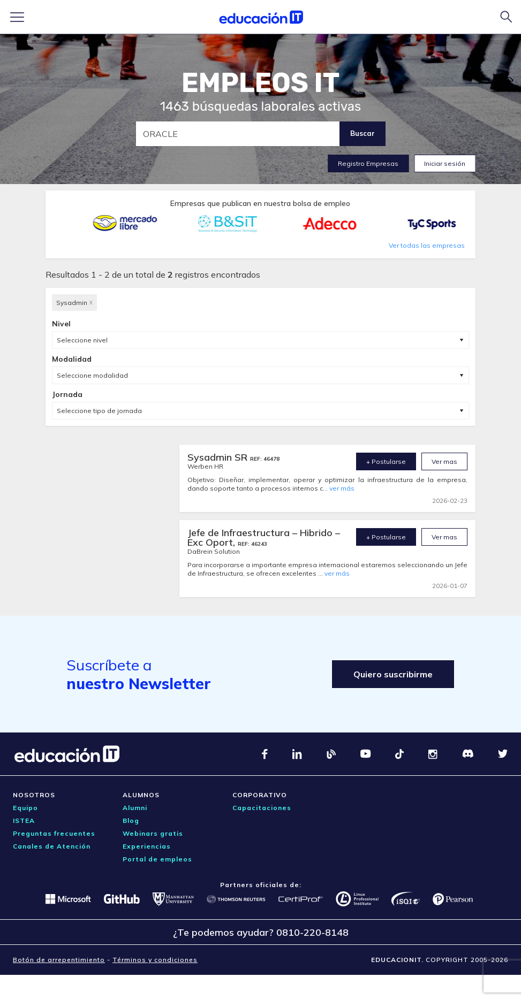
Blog (131, 820)
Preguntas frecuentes (54, 833)
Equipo (25, 808)
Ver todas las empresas (427, 245)
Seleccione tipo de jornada (99, 411)
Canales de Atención (51, 846)
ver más (341, 488)
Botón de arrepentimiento (59, 960)
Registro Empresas (368, 163)
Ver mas (444, 461)
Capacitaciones (261, 808)
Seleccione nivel (82, 340)
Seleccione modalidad (92, 375)
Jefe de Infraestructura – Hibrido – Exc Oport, (263, 537)
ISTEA (24, 820)
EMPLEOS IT (261, 83)
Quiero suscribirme (393, 674)
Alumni (135, 808)
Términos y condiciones (155, 960)
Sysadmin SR (218, 457)
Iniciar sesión (444, 163)
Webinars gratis (153, 833)
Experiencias (147, 846)
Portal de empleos (157, 859)
